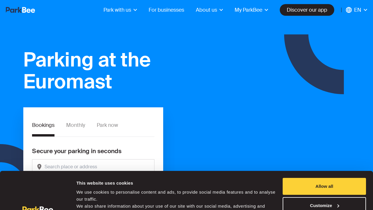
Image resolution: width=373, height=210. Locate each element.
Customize (324, 167)
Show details (89, 198)
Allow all (324, 148)
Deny (324, 186)
